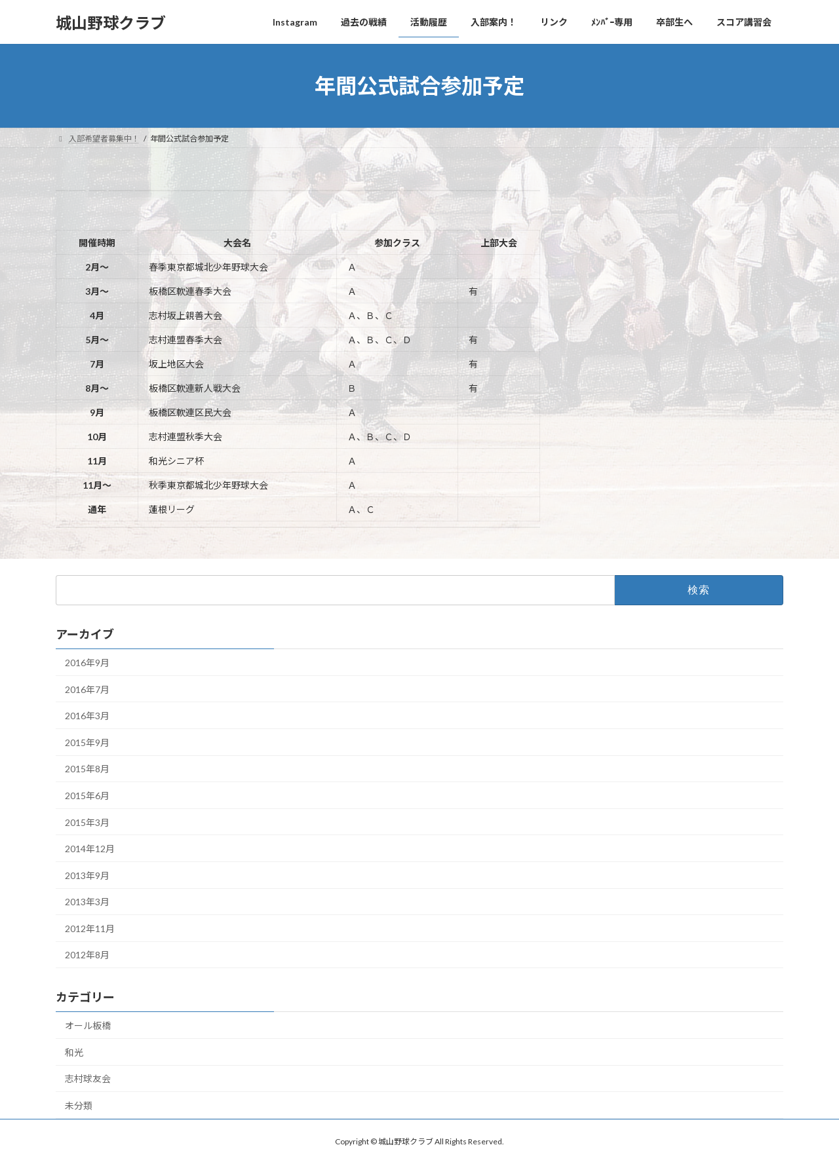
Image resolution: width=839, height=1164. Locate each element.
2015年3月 (87, 822)
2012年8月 (87, 954)
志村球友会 (88, 1078)
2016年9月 (87, 662)
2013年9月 (87, 875)
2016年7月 (87, 689)
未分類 (78, 1105)
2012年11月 (90, 928)
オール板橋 (88, 1025)
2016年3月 (87, 715)
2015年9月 (87, 742)
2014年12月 (90, 848)
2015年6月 (87, 795)
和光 (74, 1052)
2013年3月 (87, 901)
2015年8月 (87, 768)
